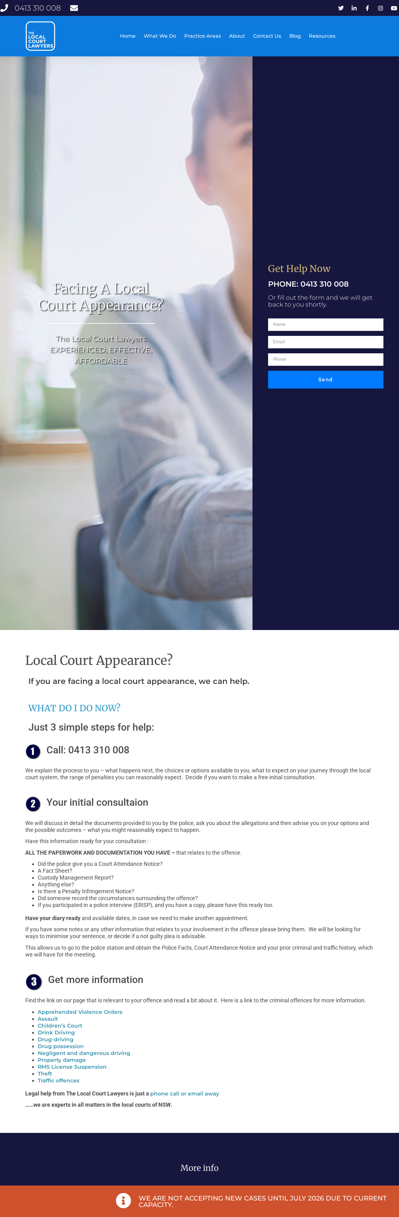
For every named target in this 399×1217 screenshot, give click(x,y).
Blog (295, 36)
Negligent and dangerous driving (84, 1070)
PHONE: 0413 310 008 (308, 300)
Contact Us (267, 36)
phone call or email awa (183, 1110)
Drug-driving (56, 1056)
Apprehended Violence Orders (80, 1029)
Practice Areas (202, 36)
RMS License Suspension (72, 1084)
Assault (48, 1036)
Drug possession (61, 1063)
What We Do (160, 36)
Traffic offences (58, 1097)
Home (128, 36)
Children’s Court (60, 1042)
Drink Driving (56, 1049)
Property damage (62, 1077)
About (237, 36)
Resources (322, 36)
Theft (45, 1090)
